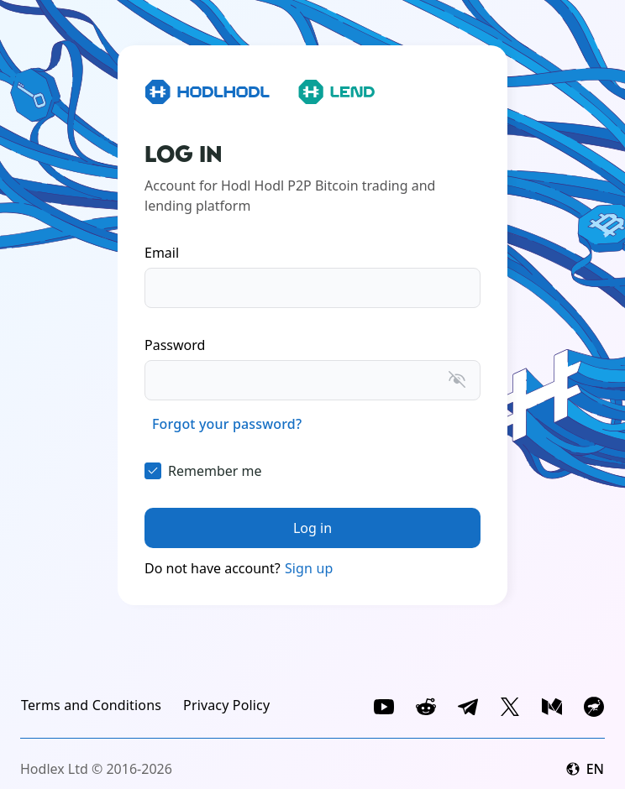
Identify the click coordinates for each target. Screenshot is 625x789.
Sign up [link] (309, 568)
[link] (226, 424)
